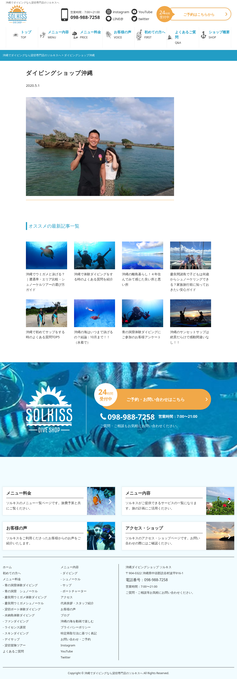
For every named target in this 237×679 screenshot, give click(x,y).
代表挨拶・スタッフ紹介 (77, 603)
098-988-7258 (127, 416)
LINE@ (114, 19)
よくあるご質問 (13, 651)
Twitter (66, 657)
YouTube (142, 12)
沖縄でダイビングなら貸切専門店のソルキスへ (113, 673)
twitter (140, 19)
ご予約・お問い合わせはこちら (154, 397)
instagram (117, 12)
